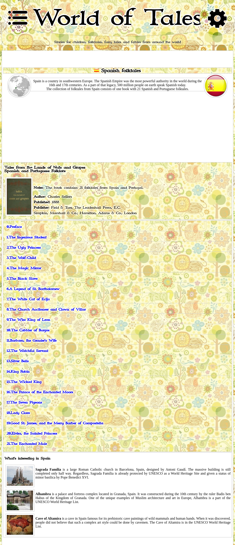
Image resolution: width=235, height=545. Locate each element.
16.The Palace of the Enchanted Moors (40, 392)
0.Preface (14, 227)
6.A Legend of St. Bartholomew (33, 289)
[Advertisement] (117, 129)
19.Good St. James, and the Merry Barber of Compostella (55, 423)
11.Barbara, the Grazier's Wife (31, 340)
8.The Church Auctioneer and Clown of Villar (46, 309)
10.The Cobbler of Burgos (28, 330)
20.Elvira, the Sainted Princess (32, 433)
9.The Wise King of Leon (28, 320)
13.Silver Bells (18, 361)
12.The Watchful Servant (27, 351)
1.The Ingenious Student (26, 237)
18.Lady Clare (18, 413)
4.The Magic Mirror (24, 268)
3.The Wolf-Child (21, 258)
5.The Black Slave (22, 278)
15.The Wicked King (24, 382)
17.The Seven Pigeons (24, 402)
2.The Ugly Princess (24, 247)
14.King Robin (18, 371)
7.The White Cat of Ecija (28, 299)
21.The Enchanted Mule (27, 444)
